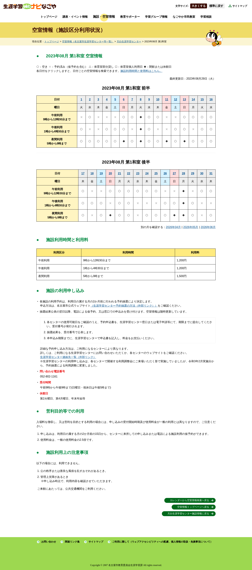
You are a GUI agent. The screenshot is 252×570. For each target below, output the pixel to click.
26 (165, 173)
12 (175, 99)
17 (83, 173)
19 (101, 173)
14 (193, 99)
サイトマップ (239, 6)
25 (156, 173)
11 (166, 99)
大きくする (199, 5)
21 (119, 173)
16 (211, 99)
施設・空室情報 (104, 16)
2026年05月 (190, 227)
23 (137, 173)
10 (157, 99)
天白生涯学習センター (129, 41)
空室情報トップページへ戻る (193, 507)
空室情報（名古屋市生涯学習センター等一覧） (88, 41)
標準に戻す (216, 5)
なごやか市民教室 (184, 16)
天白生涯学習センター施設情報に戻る (188, 513)
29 (192, 173)
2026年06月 (208, 227)
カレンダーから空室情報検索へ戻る (189, 500)
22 (128, 173)
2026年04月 (173, 227)
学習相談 (206, 16)
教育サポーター (130, 16)
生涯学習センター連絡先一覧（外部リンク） (68, 357)
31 (210, 173)
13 (184, 99)
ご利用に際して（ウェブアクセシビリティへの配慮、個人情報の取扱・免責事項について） (162, 541)
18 (92, 173)
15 (202, 99)
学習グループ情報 (156, 16)
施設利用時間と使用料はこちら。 (141, 70)
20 (110, 173)
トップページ (48, 16)
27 (174, 173)
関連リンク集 (72, 541)
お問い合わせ (48, 541)
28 (183, 173)
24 (147, 173)
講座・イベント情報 (75, 16)
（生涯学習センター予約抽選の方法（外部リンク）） (124, 305)
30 (201, 173)
